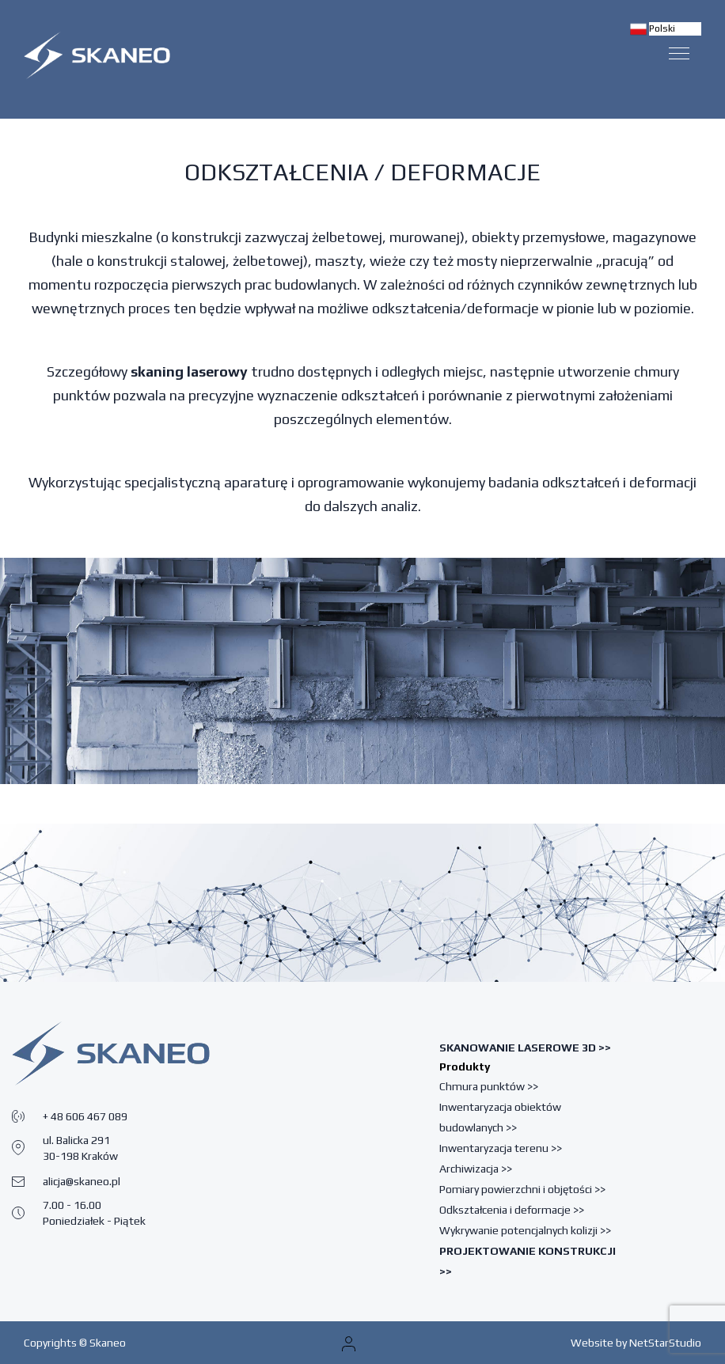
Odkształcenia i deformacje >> (511, 1209)
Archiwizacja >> (475, 1168)
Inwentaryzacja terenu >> (500, 1148)
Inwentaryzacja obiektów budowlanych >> (500, 1117)
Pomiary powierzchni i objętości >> (522, 1189)
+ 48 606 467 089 (85, 1116)
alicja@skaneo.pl (81, 1181)
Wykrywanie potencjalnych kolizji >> (525, 1230)
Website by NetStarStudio (636, 1342)
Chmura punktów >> (488, 1086)
